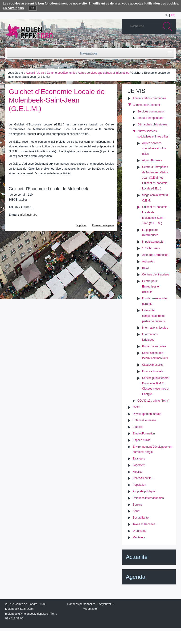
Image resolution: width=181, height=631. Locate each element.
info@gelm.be (28, 214)
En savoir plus (13, 8)
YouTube (142, 43)
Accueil (30, 72)
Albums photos (149, 43)
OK (33, 8)
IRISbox (149, 605)
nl (166, 15)
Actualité (137, 557)
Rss (170, 43)
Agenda (135, 577)
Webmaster (90, 608)
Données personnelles (81, 604)
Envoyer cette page (103, 225)
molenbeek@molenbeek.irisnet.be (26, 613)
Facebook (163, 43)
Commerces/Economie (61, 72)
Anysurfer (105, 604)
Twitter (156, 43)
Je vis (41, 72)
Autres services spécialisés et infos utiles (103, 72)
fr (173, 15)
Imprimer (81, 225)
